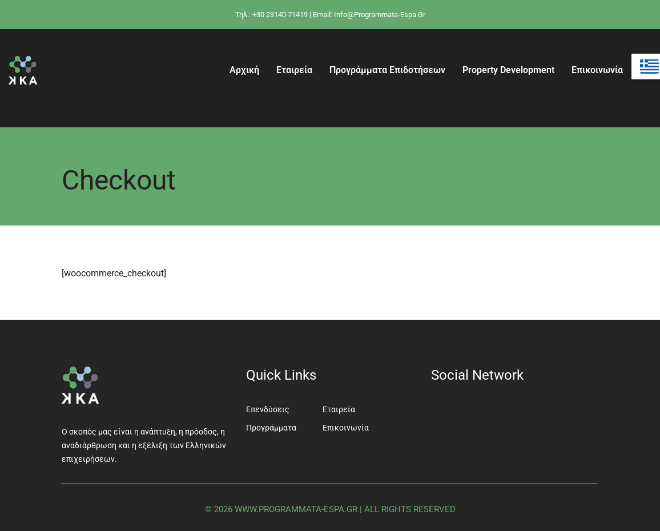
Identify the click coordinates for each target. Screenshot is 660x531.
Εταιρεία (294, 70)
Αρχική (244, 70)
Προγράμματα (271, 427)
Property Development (508, 70)
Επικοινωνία (597, 70)
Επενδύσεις (267, 409)
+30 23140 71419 (280, 14)
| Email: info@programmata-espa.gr (367, 14)
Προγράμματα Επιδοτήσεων (387, 70)
